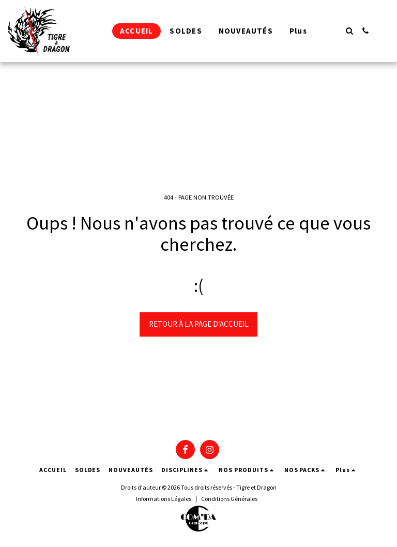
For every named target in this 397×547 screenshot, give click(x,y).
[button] (349, 31)
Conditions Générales (229, 499)
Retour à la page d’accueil (199, 324)
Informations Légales (163, 499)
